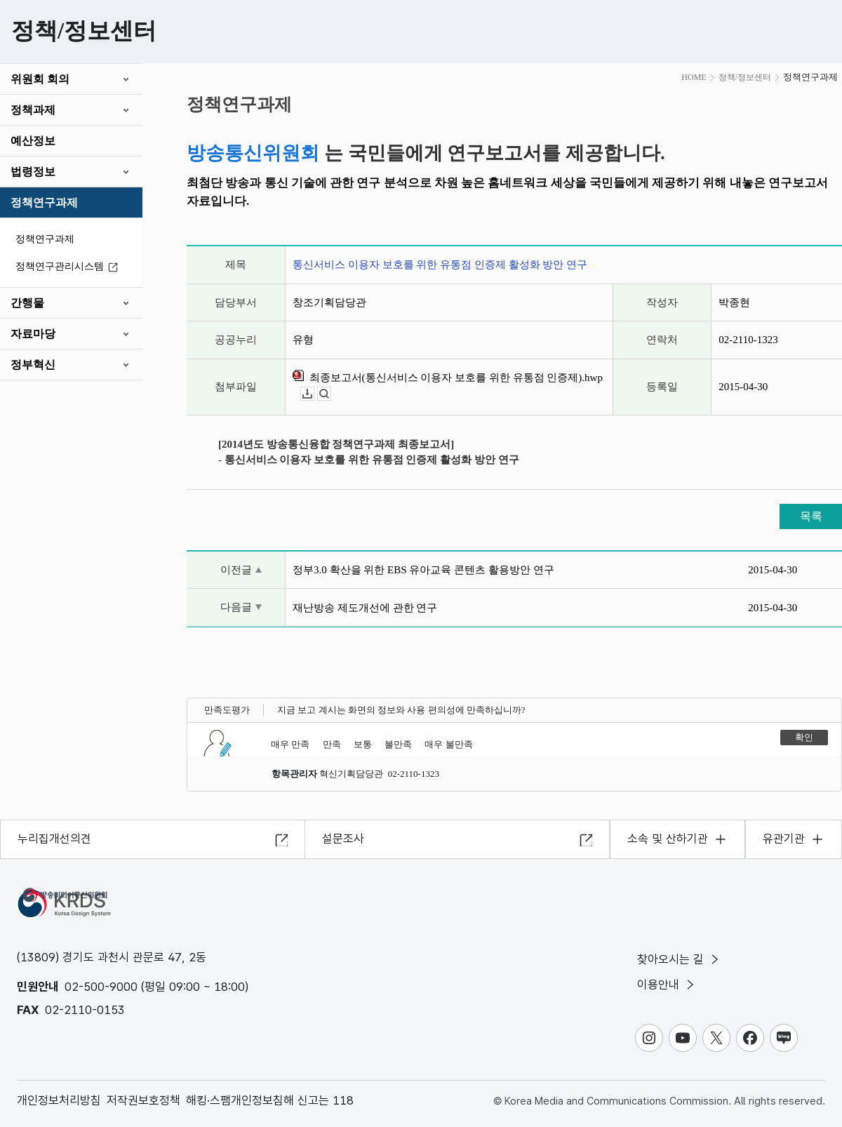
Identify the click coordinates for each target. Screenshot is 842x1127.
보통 (363, 744)
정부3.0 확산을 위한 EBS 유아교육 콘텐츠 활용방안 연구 (423, 569)
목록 (811, 516)
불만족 (398, 744)
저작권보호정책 (143, 1100)
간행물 (27, 303)
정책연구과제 (44, 202)
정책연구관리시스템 (68, 267)
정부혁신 (33, 365)
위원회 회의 (40, 79)
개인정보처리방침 (59, 1100)
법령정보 (33, 172)
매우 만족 (290, 744)
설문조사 (343, 839)
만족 (332, 744)
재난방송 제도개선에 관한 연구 (365, 607)
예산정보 (33, 141)
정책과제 (33, 110)
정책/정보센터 (745, 77)
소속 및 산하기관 (667, 839)
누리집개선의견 (54, 839)
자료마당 (33, 334)
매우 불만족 (448, 744)
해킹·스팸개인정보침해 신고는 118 (270, 1100)
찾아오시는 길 (679, 959)
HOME (693, 77)
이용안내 (667, 985)
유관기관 (784, 839)
